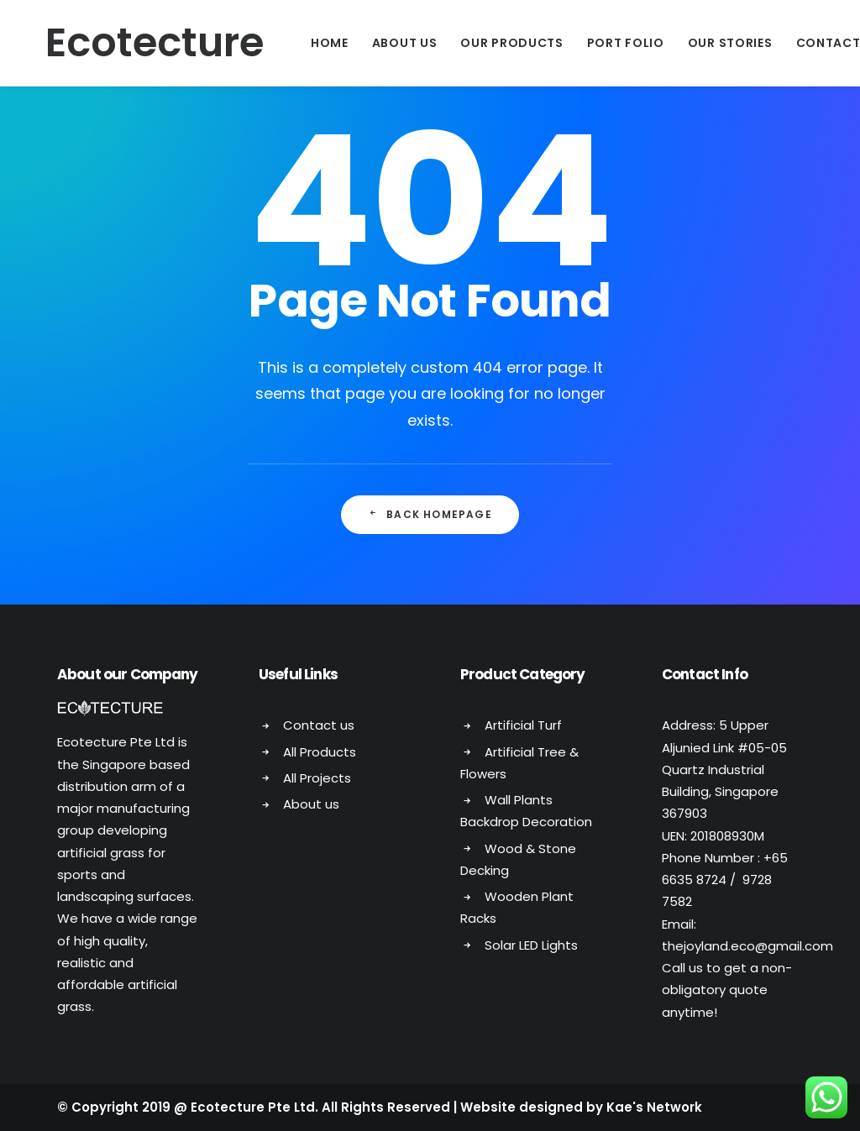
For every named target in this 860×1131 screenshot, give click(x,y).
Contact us (318, 725)
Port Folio (598, 42)
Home (302, 42)
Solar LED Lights (531, 945)
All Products (319, 752)
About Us (377, 42)
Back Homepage (430, 514)
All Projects (317, 778)
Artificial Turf (523, 725)
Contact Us (810, 42)
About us (311, 804)
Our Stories (702, 42)
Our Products (484, 42)
